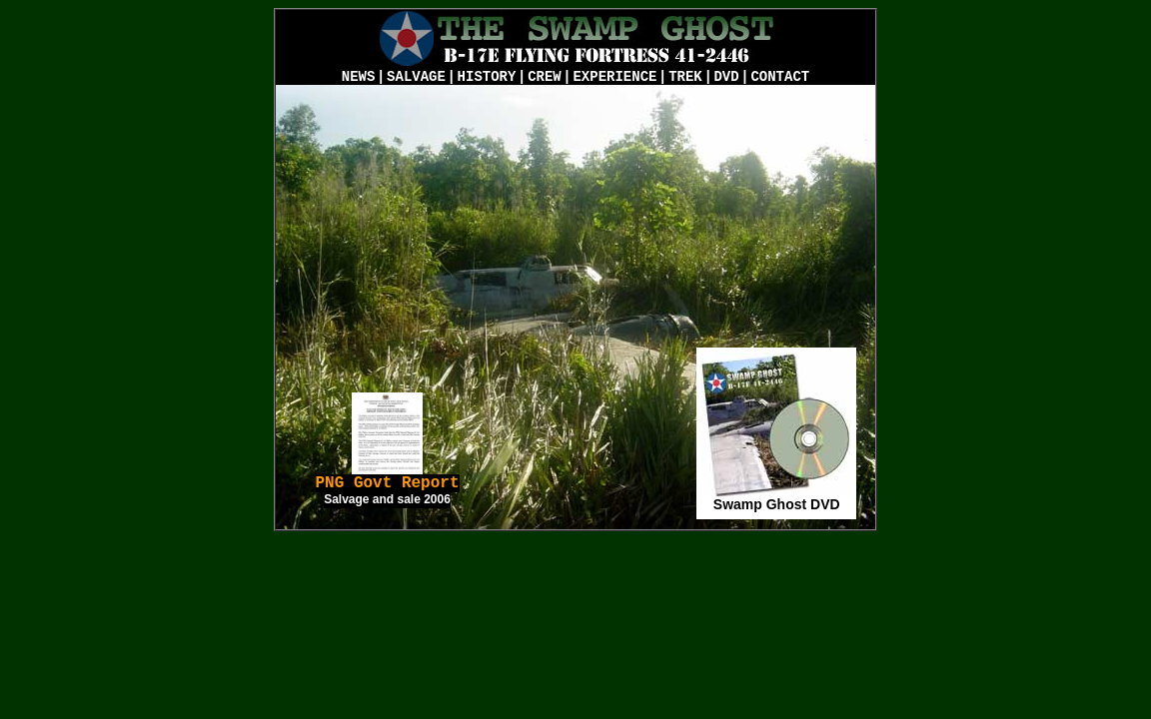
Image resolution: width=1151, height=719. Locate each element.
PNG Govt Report (388, 490)
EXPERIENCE (614, 77)
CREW (545, 77)
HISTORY (487, 77)
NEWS (359, 77)
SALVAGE (416, 77)
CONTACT (779, 77)
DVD (725, 77)
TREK (685, 77)
